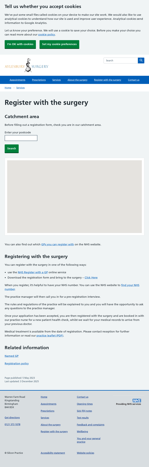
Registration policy (17, 363)
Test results (83, 417)
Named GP (12, 356)
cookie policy (46, 34)
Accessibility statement (53, 452)
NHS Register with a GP (33, 272)
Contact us (133, 79)
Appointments (17, 79)
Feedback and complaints (90, 424)
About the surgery (77, 79)
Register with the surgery (107, 79)
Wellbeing (82, 431)
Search (11, 148)
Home (8, 87)
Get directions (12, 417)
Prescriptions (39, 79)
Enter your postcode (18, 132)
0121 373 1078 (12, 424)
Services (56, 79)
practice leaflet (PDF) (49, 335)
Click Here (91, 277)
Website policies (85, 452)
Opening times (85, 403)
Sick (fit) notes (84, 410)
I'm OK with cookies (20, 44)
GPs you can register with (57, 244)
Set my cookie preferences (59, 44)
